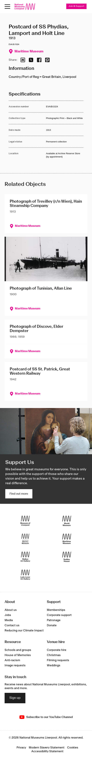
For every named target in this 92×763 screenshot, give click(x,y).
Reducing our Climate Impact (24, 630)
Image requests (15, 665)
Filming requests (58, 660)
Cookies (72, 747)
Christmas (54, 655)
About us (11, 610)
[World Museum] (66, 521)
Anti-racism (12, 660)
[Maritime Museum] (66, 539)
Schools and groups (18, 650)
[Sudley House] (66, 557)
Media (9, 620)
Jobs (8, 615)
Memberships (56, 610)
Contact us (12, 625)
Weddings (53, 665)
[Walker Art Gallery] (25, 557)
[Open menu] (7, 6)
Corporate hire (56, 650)
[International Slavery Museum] (25, 539)
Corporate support (59, 615)
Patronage (53, 620)
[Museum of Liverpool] (25, 521)
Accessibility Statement (47, 751)
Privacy (21, 747)
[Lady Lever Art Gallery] (25, 575)
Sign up (15, 698)
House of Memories (18, 655)
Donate (52, 625)
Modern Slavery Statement (46, 747)
